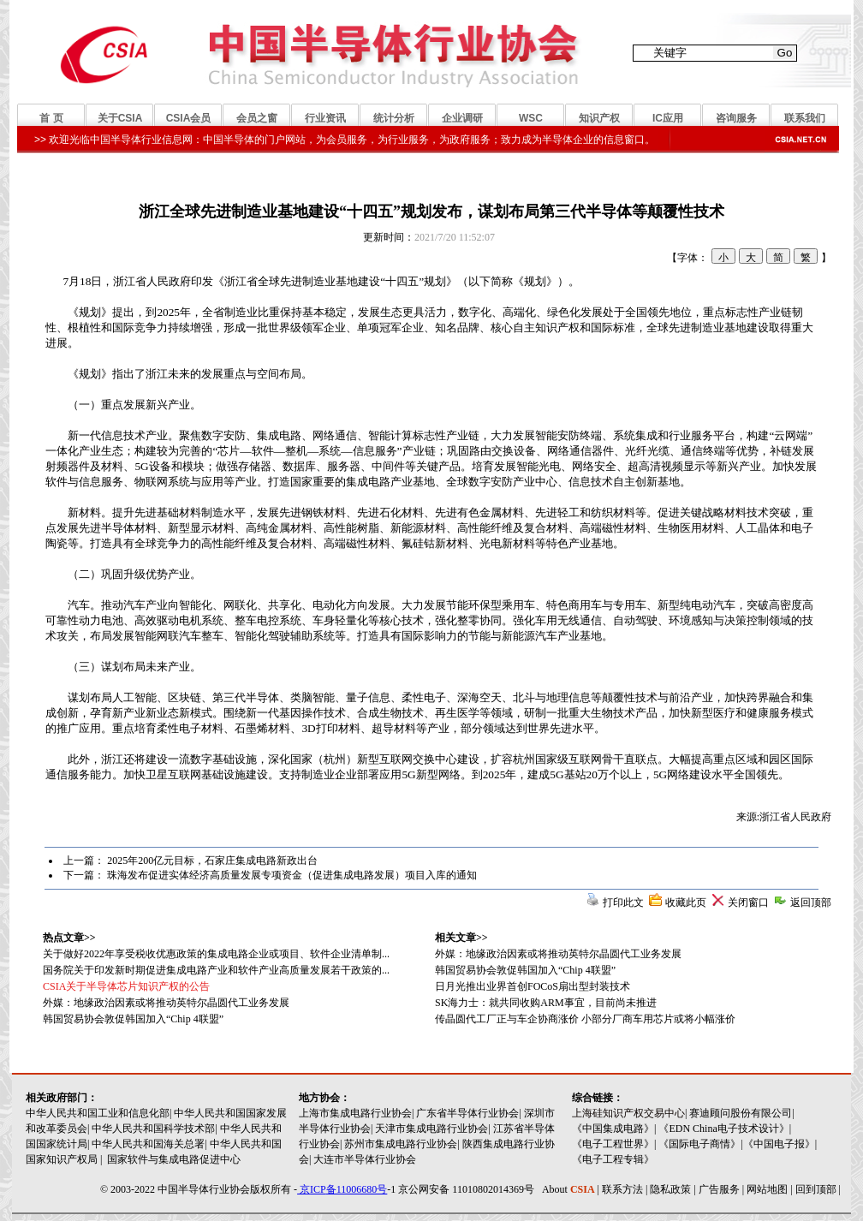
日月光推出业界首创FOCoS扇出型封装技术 (532, 986)
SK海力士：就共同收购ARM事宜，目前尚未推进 (546, 1003)
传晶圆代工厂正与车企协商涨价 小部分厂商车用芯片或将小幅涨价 (585, 1019)
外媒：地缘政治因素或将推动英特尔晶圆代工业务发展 (558, 954)
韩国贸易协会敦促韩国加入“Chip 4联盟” (525, 970)
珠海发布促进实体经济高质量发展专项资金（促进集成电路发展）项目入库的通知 (292, 875)
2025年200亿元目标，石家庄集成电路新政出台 (212, 861)
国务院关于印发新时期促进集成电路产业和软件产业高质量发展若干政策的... (216, 970)
